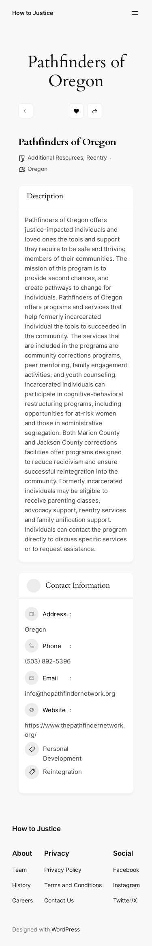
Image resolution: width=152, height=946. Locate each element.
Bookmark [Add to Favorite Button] (76, 111)
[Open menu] (135, 13)
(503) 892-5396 (48, 661)
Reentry (96, 157)
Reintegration (53, 773)
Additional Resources (55, 157)
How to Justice (32, 12)
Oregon (37, 168)
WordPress (65, 929)
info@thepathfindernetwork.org (70, 693)
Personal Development (53, 753)
